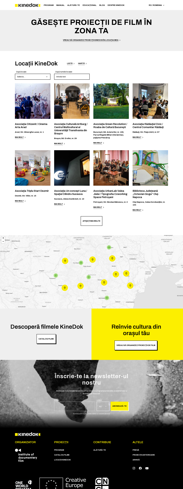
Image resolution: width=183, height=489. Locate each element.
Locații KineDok (62, 460)
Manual (60, 5)
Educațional (90, 5)
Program (49, 5)
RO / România (156, 5)
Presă (136, 450)
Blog (102, 5)
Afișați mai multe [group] (91, 221)
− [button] (3, 242)
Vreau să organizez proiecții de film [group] (135, 345)
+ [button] (3, 238)
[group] (32, 75)
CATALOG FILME (62, 455)
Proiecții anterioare (144, 455)
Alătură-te (73, 5)
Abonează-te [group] (119, 406)
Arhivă (136, 460)
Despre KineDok (116, 5)
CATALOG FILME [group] (46, 339)
